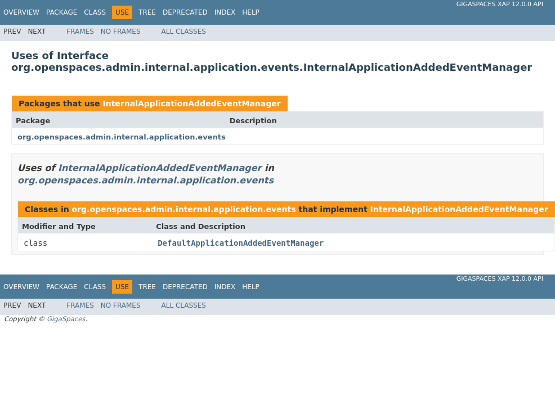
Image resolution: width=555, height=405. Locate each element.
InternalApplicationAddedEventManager (191, 103)
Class (95, 12)
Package (61, 12)
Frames (80, 31)
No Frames (121, 31)
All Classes (184, 31)
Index (225, 12)
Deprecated (185, 12)
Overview (21, 12)
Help (250, 12)
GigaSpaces (66, 319)
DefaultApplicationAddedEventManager (241, 243)
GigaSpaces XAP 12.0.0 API (499, 4)
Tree (147, 12)
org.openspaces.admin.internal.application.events (121, 137)
